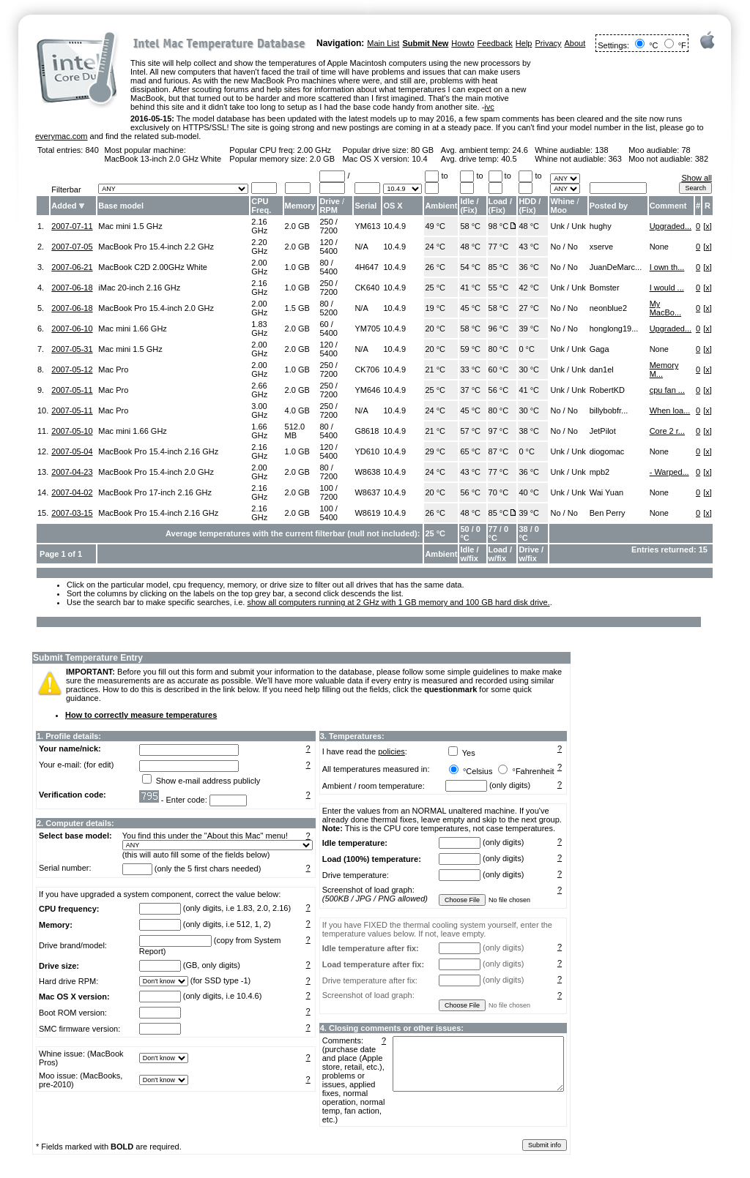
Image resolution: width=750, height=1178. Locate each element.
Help (524, 43)
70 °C (499, 492)
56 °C (499, 390)
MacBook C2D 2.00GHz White (152, 267)
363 (615, 158)
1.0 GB (297, 267)
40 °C (529, 492)
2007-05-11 (71, 390)
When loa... (670, 410)
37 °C (470, 390)
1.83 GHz (259, 328)
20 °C (435, 328)
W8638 (367, 472)
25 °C (435, 287)
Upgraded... (670, 226)
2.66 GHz (259, 390)
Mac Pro (113, 369)
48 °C (529, 226)
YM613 (367, 226)
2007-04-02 (71, 492)
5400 (328, 251)
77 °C (499, 246)
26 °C (435, 267)
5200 (328, 312)
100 (326, 488)
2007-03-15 (71, 513)
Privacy (548, 43)
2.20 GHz (259, 246)
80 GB (422, 150)
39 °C (529, 328)
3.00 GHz (259, 410)
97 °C (499, 431)
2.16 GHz (259, 226)
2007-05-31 (71, 349)
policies (391, 751)
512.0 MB (295, 431)
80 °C (499, 349)
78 (685, 150)
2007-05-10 (71, 431)
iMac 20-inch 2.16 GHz (139, 287)
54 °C (470, 267)
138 (601, 150)
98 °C (499, 226)
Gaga (599, 349)
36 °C (529, 267)
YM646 (367, 390)
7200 (328, 230)
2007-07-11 (71, 226)
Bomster (605, 287)
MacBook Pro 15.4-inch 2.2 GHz (156, 246)
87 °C (499, 451)
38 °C (529, 431)
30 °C (529, 369)
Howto (462, 43)
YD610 (366, 451)
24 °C (435, 246)
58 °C (470, 226)
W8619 (367, 513)
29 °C (435, 451)
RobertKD (607, 390)
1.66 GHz (259, 431)
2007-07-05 (71, 246)
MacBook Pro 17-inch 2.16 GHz (155, 492)
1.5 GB (297, 308)
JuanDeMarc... (616, 267)
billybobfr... (609, 410)
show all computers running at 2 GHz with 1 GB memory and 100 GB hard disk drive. (398, 602)
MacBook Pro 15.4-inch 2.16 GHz (158, 451)
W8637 (367, 492)
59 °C (470, 349)
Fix (469, 210)
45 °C (470, 308)
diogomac (607, 451)
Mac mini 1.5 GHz (130, 226)
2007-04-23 (71, 472)
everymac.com (61, 136)
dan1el (602, 369)
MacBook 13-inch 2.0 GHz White (163, 158)
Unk (557, 226)
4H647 (366, 267)
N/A (361, 246)
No (555, 246)
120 (326, 242)
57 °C (470, 431)
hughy (601, 226)
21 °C (435, 369)
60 (323, 324)
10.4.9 (394, 226)
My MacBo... (665, 308)
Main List (383, 43)
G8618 (366, 431)
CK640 (366, 287)
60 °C (499, 369)
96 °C (499, 328)
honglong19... (614, 328)
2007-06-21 (71, 267)
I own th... (667, 267)
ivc (489, 106)
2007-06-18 (71, 287)
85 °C (499, 267)
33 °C (470, 369)
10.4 (419, 158)
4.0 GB (297, 410)
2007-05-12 (71, 369)
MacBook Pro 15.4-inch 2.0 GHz (156, 308)
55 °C (499, 287)
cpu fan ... (667, 390)
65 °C (470, 451)
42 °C (529, 287)
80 (323, 262)
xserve (601, 246)
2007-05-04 (71, 451)
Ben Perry (607, 513)
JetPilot (603, 431)
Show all (696, 177)
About (575, 43)
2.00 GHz (314, 150)
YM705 (367, 328)
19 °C (435, 308)
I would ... (667, 287)
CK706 (366, 369)
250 (326, 221)
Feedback (495, 43)
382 (701, 158)
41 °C (470, 287)
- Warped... (669, 472)
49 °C (435, 226)
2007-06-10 (71, 328)
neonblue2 (608, 308)
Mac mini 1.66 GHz (132, 328)
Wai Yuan (606, 492)
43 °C (529, 246)
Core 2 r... (667, 431)
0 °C (527, 349)
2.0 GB (322, 158)
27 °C (529, 308)
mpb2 (600, 472)
